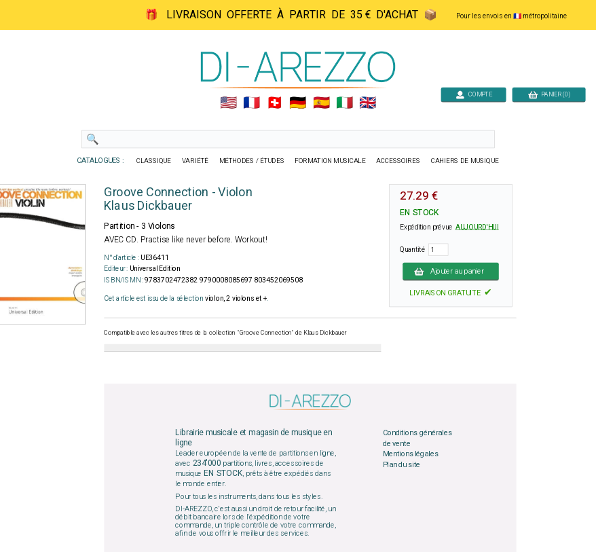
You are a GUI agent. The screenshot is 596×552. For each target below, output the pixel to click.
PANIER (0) (549, 94)
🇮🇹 (344, 103)
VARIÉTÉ (195, 161)
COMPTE (473, 94)
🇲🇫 (251, 103)
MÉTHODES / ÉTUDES (251, 161)
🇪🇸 (321, 103)
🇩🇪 (297, 103)
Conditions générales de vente (417, 438)
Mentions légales (411, 454)
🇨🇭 (274, 103)
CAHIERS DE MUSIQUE (465, 161)
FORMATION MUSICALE (330, 161)
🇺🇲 (228, 103)
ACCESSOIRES (398, 161)
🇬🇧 (367, 103)
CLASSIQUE (154, 161)
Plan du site (402, 465)
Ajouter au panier (451, 270)
